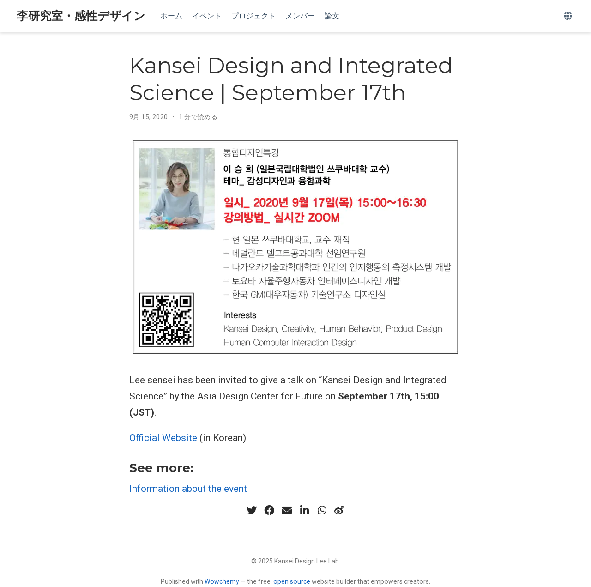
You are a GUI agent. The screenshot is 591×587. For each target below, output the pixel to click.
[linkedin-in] (304, 510)
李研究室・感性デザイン (81, 16)
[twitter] (252, 510)
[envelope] (287, 510)
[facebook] (269, 510)
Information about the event (188, 488)
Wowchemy (222, 581)
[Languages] (569, 16)
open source (291, 581)
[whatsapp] (322, 510)
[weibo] (339, 510)
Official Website (163, 437)
